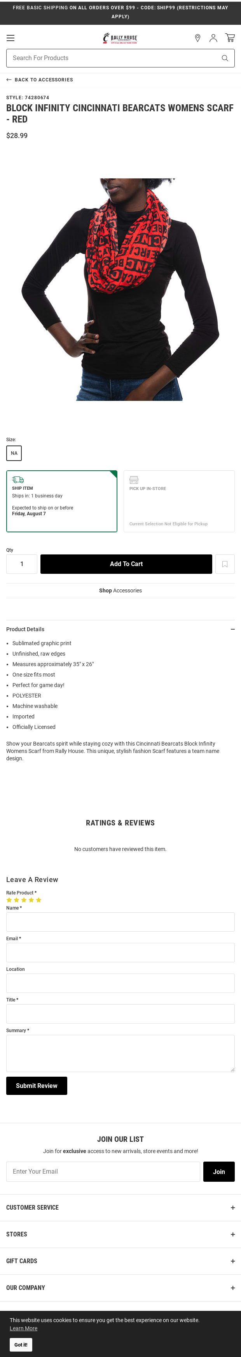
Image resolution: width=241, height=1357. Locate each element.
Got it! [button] (21, 1345)
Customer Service (32, 1207)
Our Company (25, 1287)
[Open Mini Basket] (230, 38)
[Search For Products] (102, 58)
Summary (16, 1030)
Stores (16, 1234)
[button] (198, 38)
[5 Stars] (39, 900)
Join (219, 1172)
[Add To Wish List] (225, 564)
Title (10, 1000)
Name (12, 908)
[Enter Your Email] (103, 1172)
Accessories (120, 590)
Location (15, 969)
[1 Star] (10, 900)
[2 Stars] (17, 900)
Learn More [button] (23, 1328)
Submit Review (37, 1085)
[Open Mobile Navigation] (10, 38)
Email (12, 938)
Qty (9, 550)
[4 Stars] (32, 900)
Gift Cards (21, 1261)
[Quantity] (21, 564)
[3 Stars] (24, 900)
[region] (120, 703)
